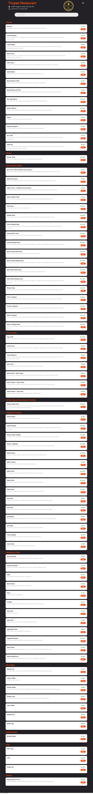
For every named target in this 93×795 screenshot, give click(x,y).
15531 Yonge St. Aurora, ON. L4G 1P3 (21, 6)
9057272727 (15, 9)
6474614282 (24, 9)
